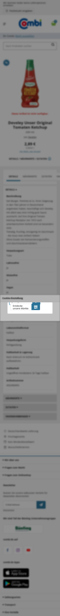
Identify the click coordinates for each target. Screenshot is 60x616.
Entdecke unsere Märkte (20, 307)
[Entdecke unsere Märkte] (36, 307)
